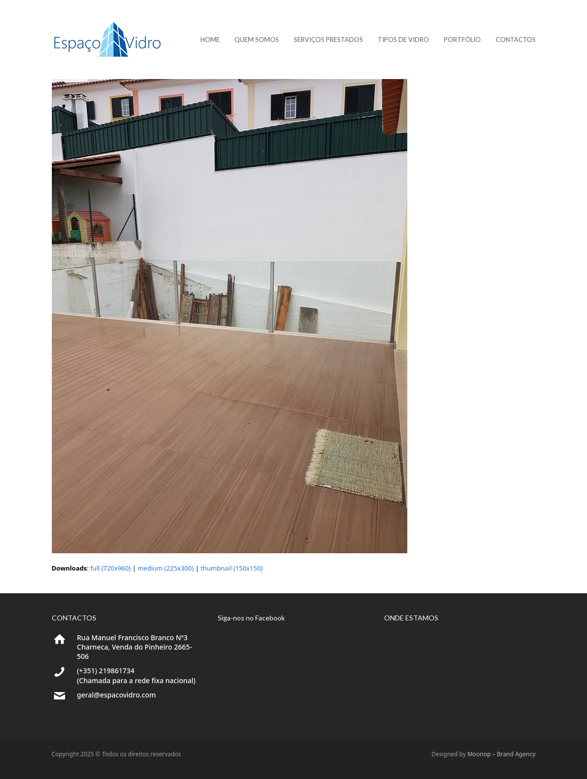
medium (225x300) (166, 568)
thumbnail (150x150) (231, 568)
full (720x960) (110, 568)
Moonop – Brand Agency (502, 754)
